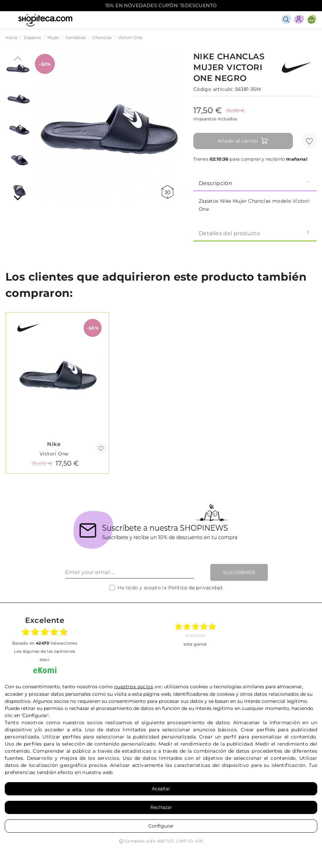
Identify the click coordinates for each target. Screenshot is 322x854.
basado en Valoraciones (44, 643)
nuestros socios (133, 687)
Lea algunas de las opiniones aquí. (44, 655)
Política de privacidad (195, 588)
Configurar (161, 826)
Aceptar (161, 789)
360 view (167, 192)
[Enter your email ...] (129, 572)
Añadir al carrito (243, 141)
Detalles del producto (255, 233)
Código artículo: (213, 89)
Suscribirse (239, 572)
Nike (54, 444)
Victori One (54, 454)
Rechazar (161, 807)
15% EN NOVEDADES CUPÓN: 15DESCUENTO (161, 5)
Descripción (255, 182)
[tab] (255, 182)
